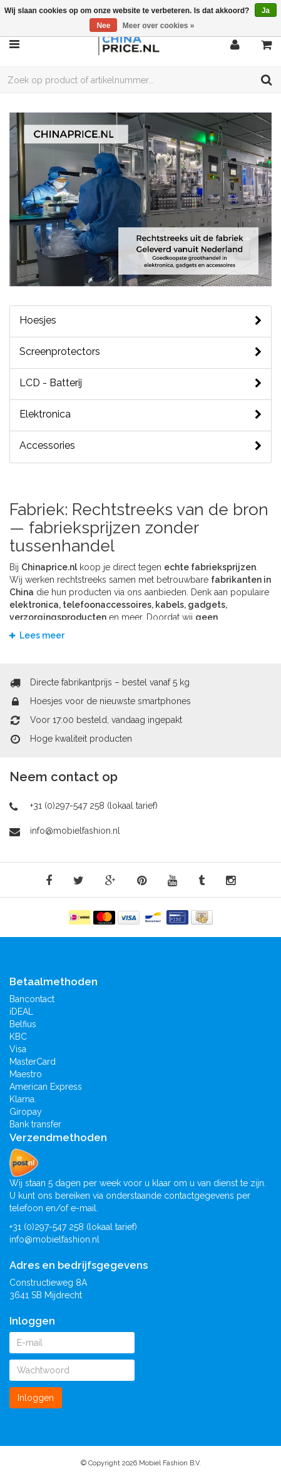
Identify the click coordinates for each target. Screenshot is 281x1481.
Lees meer (36, 635)
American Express (45, 1087)
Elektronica (140, 414)
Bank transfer (35, 1124)
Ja (266, 10)
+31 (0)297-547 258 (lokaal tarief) (94, 806)
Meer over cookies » (159, 25)
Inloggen (36, 1398)
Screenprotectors (140, 352)
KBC (18, 1037)
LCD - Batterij (140, 383)
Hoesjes (140, 320)
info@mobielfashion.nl (75, 831)
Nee (103, 25)
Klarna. (22, 1099)
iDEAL (21, 1012)
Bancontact (31, 999)
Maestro (25, 1074)
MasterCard (32, 1062)
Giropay (25, 1112)
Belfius (22, 1024)
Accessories (140, 446)
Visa (17, 1049)
